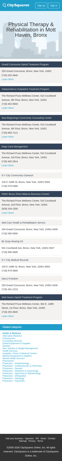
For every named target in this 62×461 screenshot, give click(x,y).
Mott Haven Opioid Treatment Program (22, 297)
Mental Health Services (13, 358)
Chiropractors (8, 338)
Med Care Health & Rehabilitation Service (23, 222)
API (37, 438)
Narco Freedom (10, 278)
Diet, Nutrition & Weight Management (20, 348)
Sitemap (23, 441)
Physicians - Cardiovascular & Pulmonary (22, 366)
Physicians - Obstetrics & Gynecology (20, 371)
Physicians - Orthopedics (14, 376)
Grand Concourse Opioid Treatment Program (25, 64)
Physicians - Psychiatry (13, 381)
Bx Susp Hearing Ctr (12, 241)
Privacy (32, 441)
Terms (40, 441)
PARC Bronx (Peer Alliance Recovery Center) (25, 194)
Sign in (53, 5)
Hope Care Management (15, 146)
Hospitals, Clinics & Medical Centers (19, 353)
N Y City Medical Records (15, 260)
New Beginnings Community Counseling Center (27, 118)
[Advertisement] (25, 407)
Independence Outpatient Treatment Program (25, 89)
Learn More (8, 79)
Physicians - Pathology (13, 378)
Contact (51, 438)
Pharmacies (8, 361)
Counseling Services (12, 341)
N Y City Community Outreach (17, 175)
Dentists (6, 346)
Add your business (14, 438)
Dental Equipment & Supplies (16, 343)
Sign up (41, 5)
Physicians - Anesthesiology (15, 363)
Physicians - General (12, 368)
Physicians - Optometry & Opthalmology (21, 373)
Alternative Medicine (12, 336)
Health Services (10, 351)
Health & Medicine (11, 333)
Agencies (29, 438)
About (43, 438)
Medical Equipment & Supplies (17, 356)
